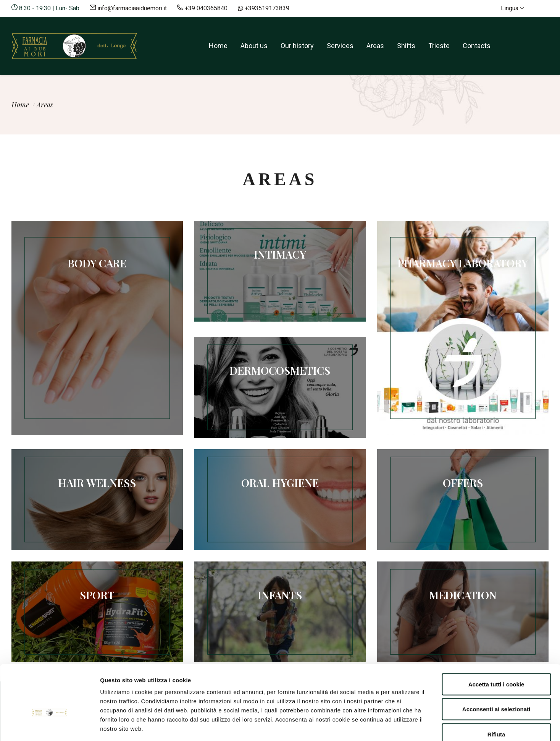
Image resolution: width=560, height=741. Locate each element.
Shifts (406, 46)
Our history (297, 46)
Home (218, 46)
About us (254, 46)
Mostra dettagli (405, 726)
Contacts (477, 46)
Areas (375, 46)
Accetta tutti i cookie (496, 640)
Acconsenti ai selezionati (496, 666)
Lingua (512, 8)
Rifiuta (496, 691)
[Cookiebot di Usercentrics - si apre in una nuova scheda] (49, 726)
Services (340, 46)
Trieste (439, 46)
